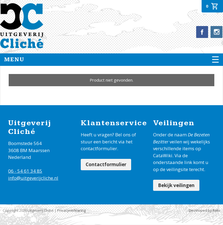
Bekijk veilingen (176, 185)
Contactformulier (106, 164)
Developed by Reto (204, 210)
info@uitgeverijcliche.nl (33, 178)
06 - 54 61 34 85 (25, 171)
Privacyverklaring (71, 210)
